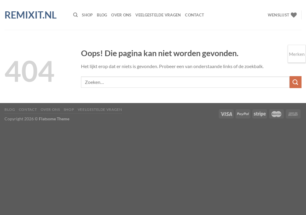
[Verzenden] (296, 82)
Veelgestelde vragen (158, 15)
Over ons (121, 15)
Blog (102, 15)
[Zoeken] (75, 15)
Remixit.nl (30, 15)
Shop (87, 15)
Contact (194, 15)
